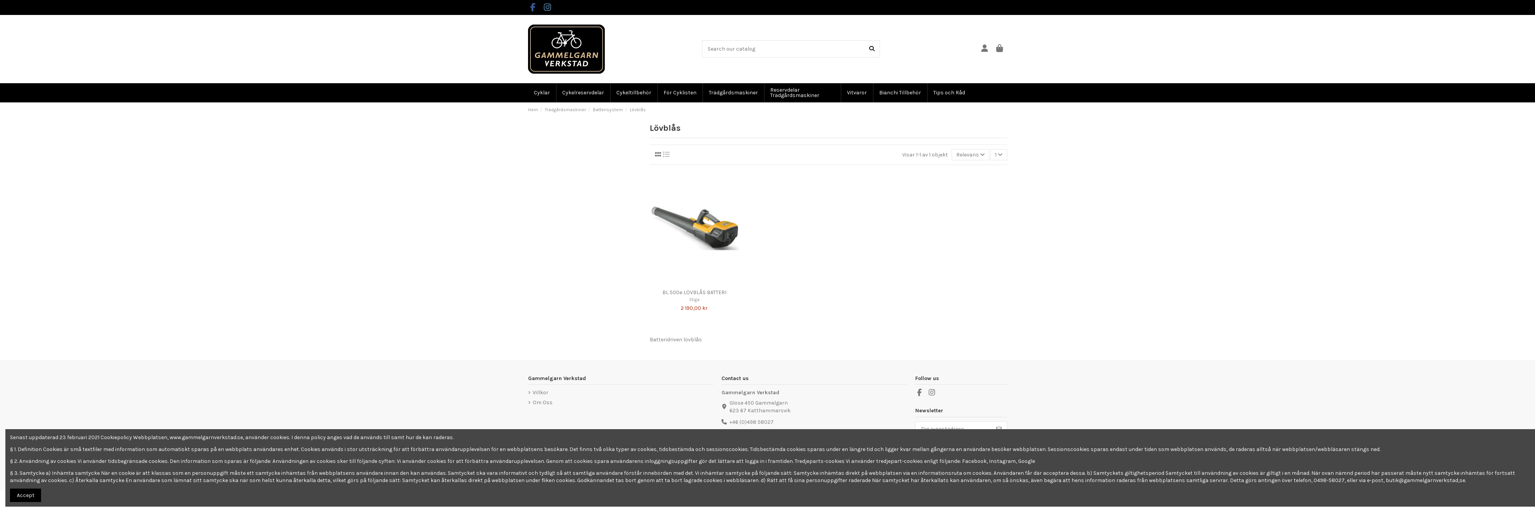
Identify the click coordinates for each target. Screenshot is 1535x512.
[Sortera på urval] (970, 154)
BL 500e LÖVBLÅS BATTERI (694, 292)
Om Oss (543, 402)
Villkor (540, 392)
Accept (26, 495)
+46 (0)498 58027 (752, 422)
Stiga (694, 299)
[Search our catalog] (872, 49)
